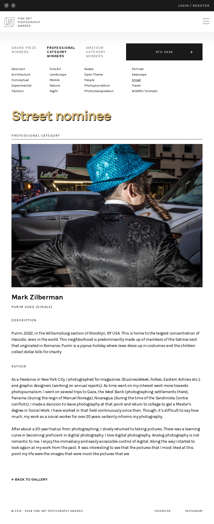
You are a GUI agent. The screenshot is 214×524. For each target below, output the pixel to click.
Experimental (21, 85)
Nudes (89, 69)
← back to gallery (29, 479)
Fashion (17, 91)
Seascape (139, 74)
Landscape (58, 74)
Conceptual (20, 80)
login (183, 6)
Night (54, 91)
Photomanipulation (99, 91)
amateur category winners (96, 52)
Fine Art (55, 69)
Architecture (20, 74)
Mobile (54, 80)
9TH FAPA (164, 52)
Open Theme (93, 74)
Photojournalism (97, 85)
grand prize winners (24, 50)
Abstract (18, 69)
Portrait (138, 69)
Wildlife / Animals (145, 91)
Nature (55, 85)
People (89, 80)
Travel (136, 85)
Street (136, 80)
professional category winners (61, 52)
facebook (13, 5)
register (201, 6)
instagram (6, 5)
